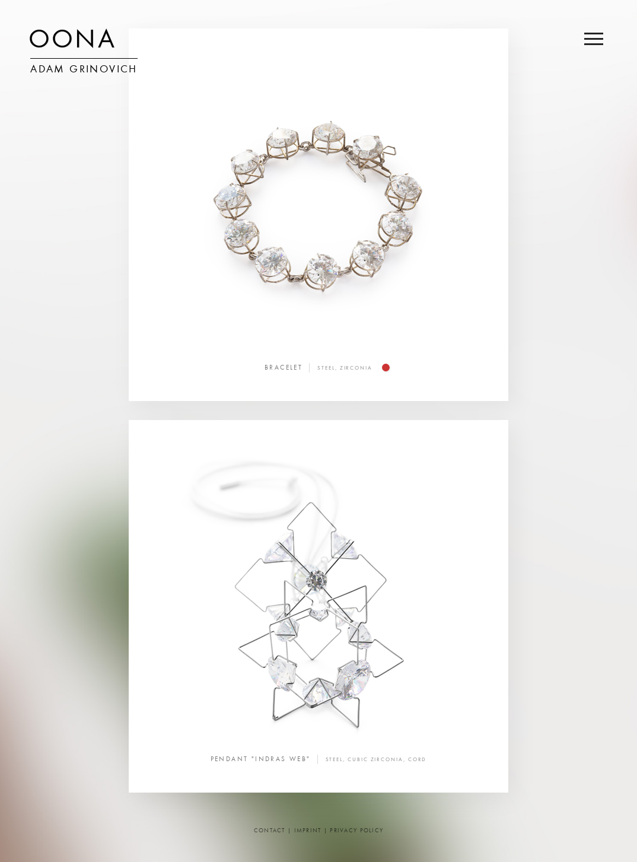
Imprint (307, 831)
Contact (269, 831)
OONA (72, 41)
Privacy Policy (356, 831)
